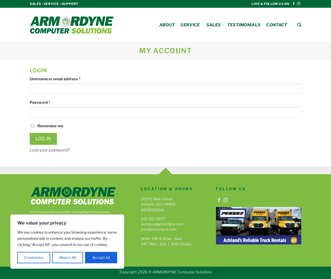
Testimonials (244, 24)
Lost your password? (50, 150)
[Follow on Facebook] (293, 4)
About (167, 24)
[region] (67, 241)
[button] (299, 25)
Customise (33, 257)
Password (48, 102)
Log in (43, 139)
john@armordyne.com (158, 229)
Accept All (101, 257)
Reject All (67, 257)
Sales (213, 24)
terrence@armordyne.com (162, 224)
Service (190, 24)
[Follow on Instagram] (298, 4)
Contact (276, 24)
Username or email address (63, 78)
